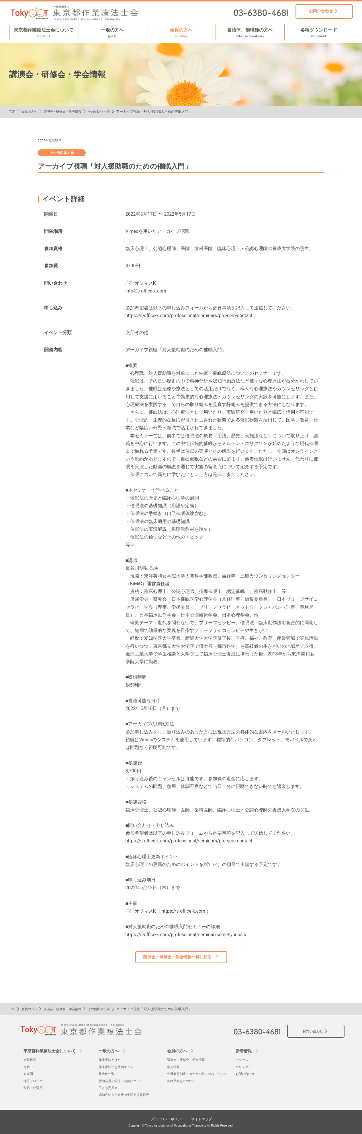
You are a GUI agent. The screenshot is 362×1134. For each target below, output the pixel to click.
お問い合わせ (246, 1074)
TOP (12, 112)
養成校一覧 (107, 1074)
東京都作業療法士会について (44, 33)
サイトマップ (204, 1119)
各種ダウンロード (319, 33)
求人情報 (174, 1067)
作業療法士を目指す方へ (117, 1067)
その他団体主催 (105, 112)
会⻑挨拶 (30, 1060)
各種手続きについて (182, 1087)
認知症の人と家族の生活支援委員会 (126, 1095)
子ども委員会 (109, 1088)
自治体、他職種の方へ (250, 33)
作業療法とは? (110, 1060)
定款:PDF (31, 1067)
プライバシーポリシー (166, 1119)
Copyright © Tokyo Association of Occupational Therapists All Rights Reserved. (181, 1125)
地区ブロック (34, 1081)
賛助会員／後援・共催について (123, 1081)
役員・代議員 (34, 1088)
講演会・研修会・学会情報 (66, 112)
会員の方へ (181, 33)
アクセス (242, 1060)
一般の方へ (112, 33)
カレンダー (244, 1067)
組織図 (29, 1074)
